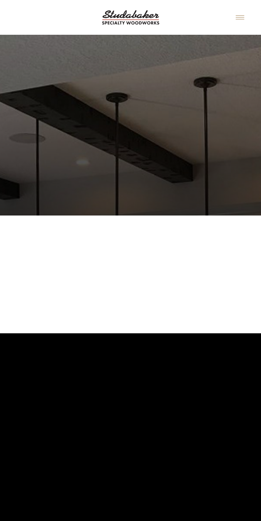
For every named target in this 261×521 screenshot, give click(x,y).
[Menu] (240, 17)
